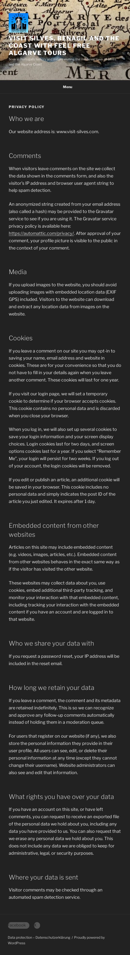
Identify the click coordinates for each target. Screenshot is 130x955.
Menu (65, 87)
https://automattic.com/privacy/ (41, 233)
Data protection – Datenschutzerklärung (39, 937)
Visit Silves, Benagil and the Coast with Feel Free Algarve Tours (64, 45)
